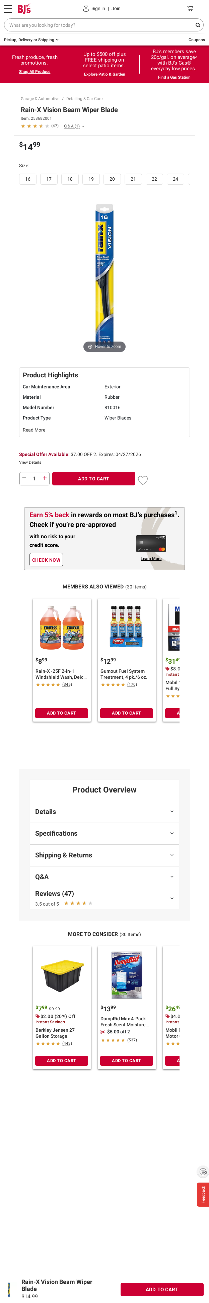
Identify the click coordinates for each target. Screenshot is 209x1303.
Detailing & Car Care (84, 98)
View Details (30, 462)
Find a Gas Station (174, 77)
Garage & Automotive (40, 98)
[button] (40, 125)
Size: (24, 165)
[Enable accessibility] (203, 1172)
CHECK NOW (46, 560)
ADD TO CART (94, 478)
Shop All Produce (34, 71)
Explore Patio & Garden (104, 74)
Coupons (197, 39)
